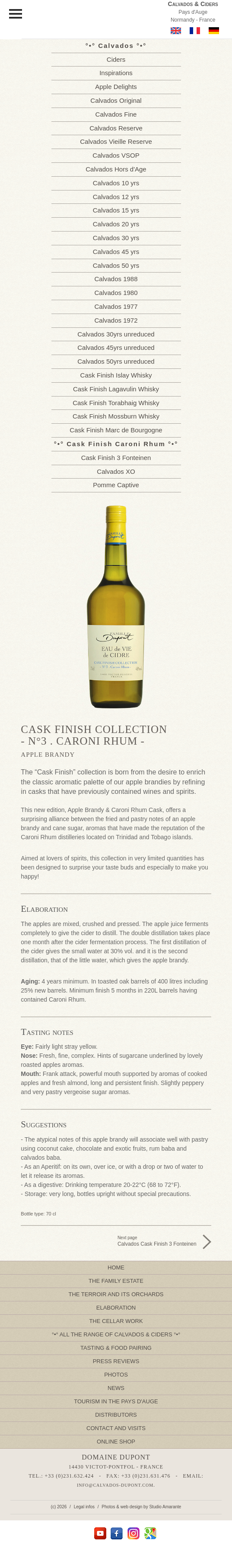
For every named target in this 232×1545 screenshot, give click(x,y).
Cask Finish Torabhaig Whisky (116, 402)
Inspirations (116, 72)
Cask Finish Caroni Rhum (116, 443)
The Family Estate (116, 1281)
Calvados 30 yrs (116, 237)
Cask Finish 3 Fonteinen (116, 457)
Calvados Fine (116, 114)
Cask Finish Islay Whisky (116, 375)
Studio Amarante (165, 1506)
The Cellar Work (116, 1321)
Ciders (116, 59)
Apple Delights (116, 86)
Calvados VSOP (115, 155)
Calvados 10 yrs (116, 183)
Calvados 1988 (115, 278)
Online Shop (116, 1441)
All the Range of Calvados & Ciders (116, 1334)
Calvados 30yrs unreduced (115, 334)
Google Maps (150, 1533)
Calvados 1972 (115, 320)
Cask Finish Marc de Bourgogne (116, 430)
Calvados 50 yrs (116, 265)
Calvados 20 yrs (116, 224)
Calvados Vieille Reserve (116, 141)
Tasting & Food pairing (116, 1348)
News (116, 1388)
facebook (117, 1533)
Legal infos (84, 1506)
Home (116, 1267)
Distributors (116, 1415)
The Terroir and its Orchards (115, 1294)
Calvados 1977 (115, 306)
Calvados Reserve (116, 128)
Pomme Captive (116, 485)
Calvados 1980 (115, 292)
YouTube (100, 1533)
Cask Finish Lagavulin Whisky (116, 389)
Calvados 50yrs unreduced (115, 361)
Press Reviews (116, 1361)
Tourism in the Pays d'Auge (116, 1401)
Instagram (133, 1533)
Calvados (116, 45)
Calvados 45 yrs (116, 251)
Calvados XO (116, 471)
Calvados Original (115, 100)
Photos (116, 1374)
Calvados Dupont (100, 21)
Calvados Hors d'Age (116, 169)
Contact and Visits (116, 1428)
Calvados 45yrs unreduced (115, 347)
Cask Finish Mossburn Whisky (116, 416)
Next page (157, 1241)
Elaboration (116, 1307)
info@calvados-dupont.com (115, 1485)
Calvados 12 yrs (116, 196)
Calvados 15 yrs (116, 210)
